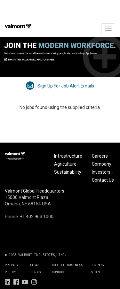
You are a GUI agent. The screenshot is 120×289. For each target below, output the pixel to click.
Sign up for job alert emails (60, 85)
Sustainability (67, 172)
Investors (103, 172)
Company (101, 164)
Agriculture (65, 164)
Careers (100, 156)
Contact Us (103, 180)
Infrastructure (68, 156)
